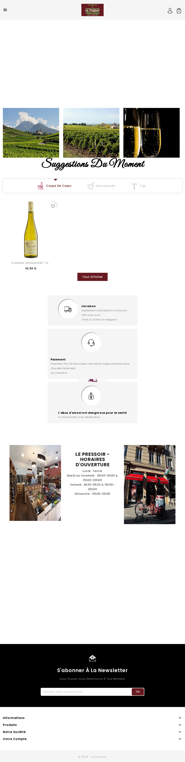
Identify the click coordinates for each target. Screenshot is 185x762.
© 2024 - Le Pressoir (92, 757)
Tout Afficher (92, 277)
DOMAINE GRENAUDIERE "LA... (31, 263)
